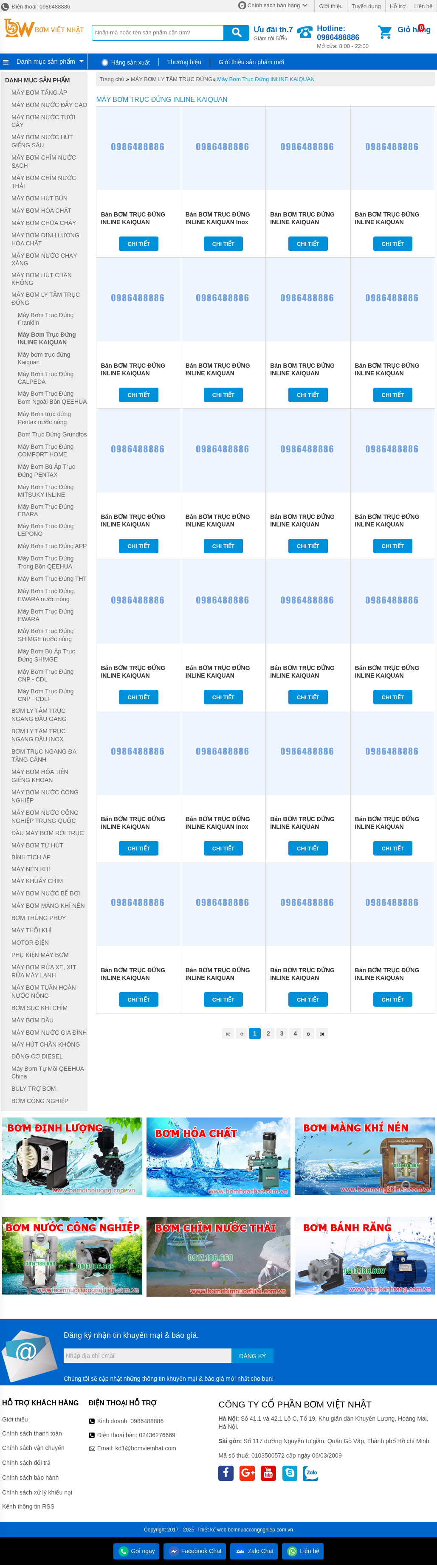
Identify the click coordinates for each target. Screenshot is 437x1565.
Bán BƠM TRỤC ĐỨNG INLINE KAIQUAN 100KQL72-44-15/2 (133, 373)
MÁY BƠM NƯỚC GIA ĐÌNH (49, 1032)
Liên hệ (423, 6)
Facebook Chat (195, 1551)
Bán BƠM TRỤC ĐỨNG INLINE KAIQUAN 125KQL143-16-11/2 (133, 675)
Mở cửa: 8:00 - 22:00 (346, 36)
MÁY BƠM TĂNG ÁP (39, 92)
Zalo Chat (254, 1551)
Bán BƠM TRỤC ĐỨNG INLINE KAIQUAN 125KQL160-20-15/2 (133, 222)
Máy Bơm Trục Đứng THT (52, 578)
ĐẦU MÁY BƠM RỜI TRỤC (47, 833)
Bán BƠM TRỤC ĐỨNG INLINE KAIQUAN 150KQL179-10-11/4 (133, 524)
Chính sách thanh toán (32, 1433)
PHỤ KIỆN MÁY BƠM (40, 954)
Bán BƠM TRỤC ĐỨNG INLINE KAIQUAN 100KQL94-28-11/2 (302, 675)
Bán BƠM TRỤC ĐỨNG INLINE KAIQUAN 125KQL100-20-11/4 (387, 524)
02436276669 (157, 1435)
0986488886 (147, 1421)
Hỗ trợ (398, 6)
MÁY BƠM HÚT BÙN (39, 198)
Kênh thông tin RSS (28, 1506)
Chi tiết (138, 244)
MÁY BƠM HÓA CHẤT (41, 210)
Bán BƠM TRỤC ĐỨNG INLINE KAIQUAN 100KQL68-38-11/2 (387, 675)
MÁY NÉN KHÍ (30, 869)
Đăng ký (252, 1356)
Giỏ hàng (414, 29)
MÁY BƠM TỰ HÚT (37, 845)
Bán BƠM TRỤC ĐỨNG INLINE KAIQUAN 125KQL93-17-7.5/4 (133, 978)
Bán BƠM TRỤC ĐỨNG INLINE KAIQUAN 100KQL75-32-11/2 (133, 827)
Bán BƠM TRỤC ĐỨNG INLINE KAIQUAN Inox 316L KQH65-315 (218, 222)
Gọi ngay (136, 1551)
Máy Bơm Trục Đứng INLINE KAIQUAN (265, 79)
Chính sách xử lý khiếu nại (37, 1492)
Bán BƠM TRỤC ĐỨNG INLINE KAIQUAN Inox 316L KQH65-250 (218, 827)
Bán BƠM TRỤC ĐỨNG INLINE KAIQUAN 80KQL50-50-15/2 (218, 373)
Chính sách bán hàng (273, 5)
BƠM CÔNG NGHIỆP (39, 1101)
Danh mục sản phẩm (46, 61)
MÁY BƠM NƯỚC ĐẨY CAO (49, 104)
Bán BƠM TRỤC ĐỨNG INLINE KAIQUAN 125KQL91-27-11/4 (302, 524)
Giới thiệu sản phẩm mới (251, 62)
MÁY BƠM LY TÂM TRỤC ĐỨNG (172, 79)
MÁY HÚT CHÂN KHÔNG (45, 1044)
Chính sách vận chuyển (33, 1447)
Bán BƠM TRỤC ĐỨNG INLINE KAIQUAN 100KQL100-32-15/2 (387, 222)
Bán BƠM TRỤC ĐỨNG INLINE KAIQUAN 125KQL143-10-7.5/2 (218, 978)
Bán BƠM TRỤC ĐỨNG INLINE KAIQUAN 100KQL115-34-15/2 (302, 222)
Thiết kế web (211, 1530)
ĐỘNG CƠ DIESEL (37, 1056)
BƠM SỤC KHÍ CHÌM (39, 1008)
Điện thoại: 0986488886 (35, 6)
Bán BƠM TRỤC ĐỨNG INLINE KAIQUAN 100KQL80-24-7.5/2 (387, 978)
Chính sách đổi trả (26, 1462)
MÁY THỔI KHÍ (31, 930)
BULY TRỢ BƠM (33, 1088)
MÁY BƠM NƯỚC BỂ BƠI (45, 893)
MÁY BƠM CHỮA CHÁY (43, 223)
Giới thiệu (330, 6)
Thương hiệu (184, 62)
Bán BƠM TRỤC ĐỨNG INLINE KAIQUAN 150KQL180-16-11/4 (302, 373)
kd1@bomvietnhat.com (145, 1448)
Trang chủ (111, 79)
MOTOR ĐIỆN (30, 942)
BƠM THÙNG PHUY (38, 918)
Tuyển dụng (366, 6)
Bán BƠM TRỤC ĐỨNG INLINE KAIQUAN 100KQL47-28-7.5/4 (302, 978)
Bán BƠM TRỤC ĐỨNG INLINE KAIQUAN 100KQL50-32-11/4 (218, 675)
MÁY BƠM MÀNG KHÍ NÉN (48, 905)
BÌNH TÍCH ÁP (31, 857)
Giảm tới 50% (273, 33)
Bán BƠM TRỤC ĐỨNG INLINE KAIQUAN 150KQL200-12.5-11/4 (387, 373)
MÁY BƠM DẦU (32, 1020)
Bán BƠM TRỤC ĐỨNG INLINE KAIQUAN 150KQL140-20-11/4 (218, 524)
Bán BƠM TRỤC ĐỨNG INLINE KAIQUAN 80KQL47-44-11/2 (302, 827)
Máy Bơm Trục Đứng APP (52, 546)
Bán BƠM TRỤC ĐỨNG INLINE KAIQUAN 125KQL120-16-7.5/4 (387, 827)
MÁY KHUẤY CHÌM (37, 881)
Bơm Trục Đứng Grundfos (52, 434)
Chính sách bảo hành (30, 1477)
